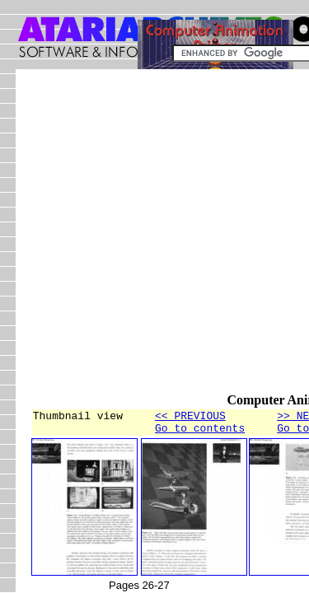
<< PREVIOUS (190, 417)
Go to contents (200, 432)
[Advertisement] (154, 238)
